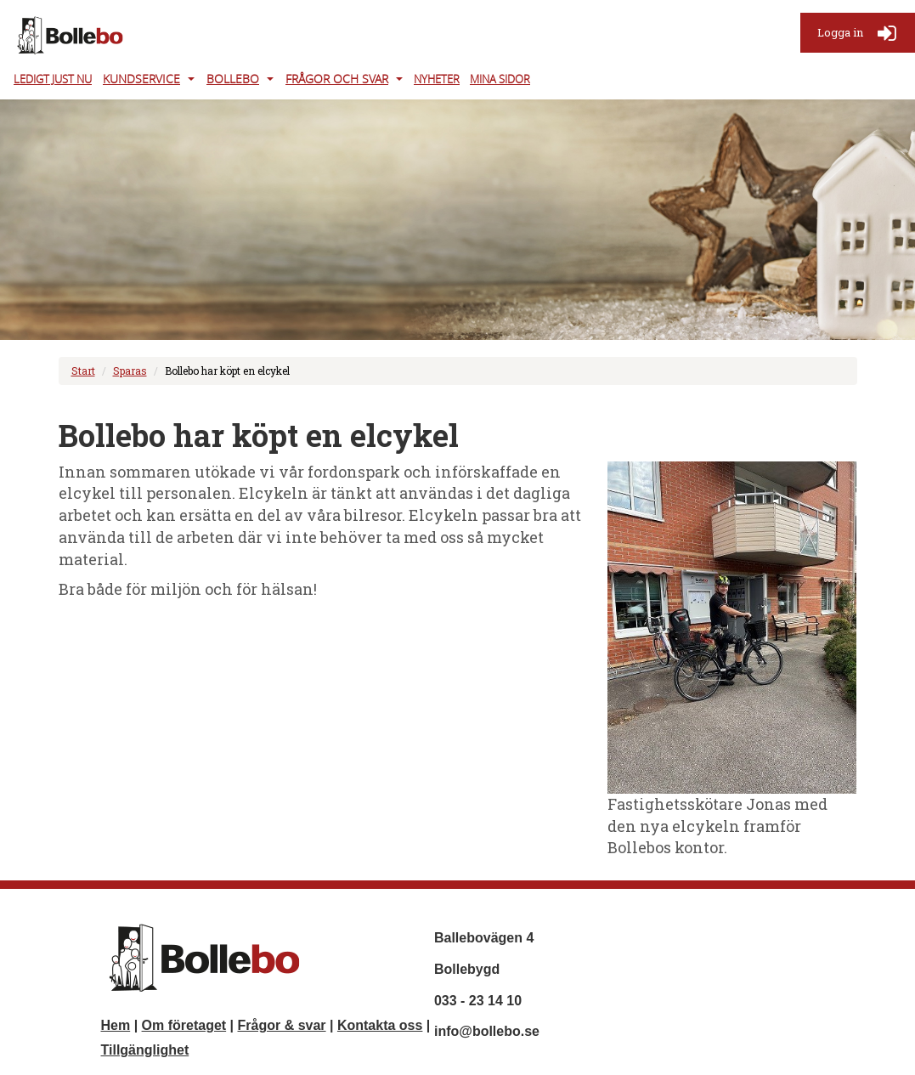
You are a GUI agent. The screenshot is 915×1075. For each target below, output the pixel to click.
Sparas (130, 370)
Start (83, 370)
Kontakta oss (379, 1025)
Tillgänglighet (145, 1050)
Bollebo (232, 79)
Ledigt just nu (53, 79)
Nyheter (437, 79)
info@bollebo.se (486, 1031)
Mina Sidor (500, 79)
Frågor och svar (336, 79)
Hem (116, 1025)
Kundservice (141, 79)
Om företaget (184, 1025)
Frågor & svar (282, 1025)
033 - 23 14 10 (478, 1000)
